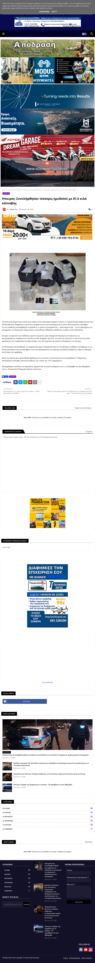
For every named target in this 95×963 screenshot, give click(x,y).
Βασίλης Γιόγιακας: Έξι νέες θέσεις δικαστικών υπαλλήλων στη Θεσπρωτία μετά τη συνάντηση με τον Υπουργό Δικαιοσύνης (51, 764)
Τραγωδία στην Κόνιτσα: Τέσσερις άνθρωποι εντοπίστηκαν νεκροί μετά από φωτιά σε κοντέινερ (49, 774)
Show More (88, 842)
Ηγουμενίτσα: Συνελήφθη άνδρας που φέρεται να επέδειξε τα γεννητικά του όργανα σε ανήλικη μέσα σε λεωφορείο (45, 755)
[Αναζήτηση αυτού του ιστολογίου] (13, 904)
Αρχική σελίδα (7, 190)
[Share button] (40, 382)
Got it (54, 12)
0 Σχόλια (89, 431)
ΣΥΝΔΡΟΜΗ (48, 829)
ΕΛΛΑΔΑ (48, 808)
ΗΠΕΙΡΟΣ (18, 190)
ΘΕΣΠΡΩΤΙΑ (48, 816)
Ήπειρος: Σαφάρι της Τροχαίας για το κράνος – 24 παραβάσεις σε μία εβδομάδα (42, 785)
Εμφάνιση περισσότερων (83, 408)
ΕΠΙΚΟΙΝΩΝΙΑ (74, 958)
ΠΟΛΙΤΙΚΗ (48, 825)
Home (65, 958)
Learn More (44, 12)
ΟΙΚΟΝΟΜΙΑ (48, 821)
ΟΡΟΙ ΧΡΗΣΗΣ (86, 958)
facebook (26, 701)
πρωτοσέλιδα (47, 682)
